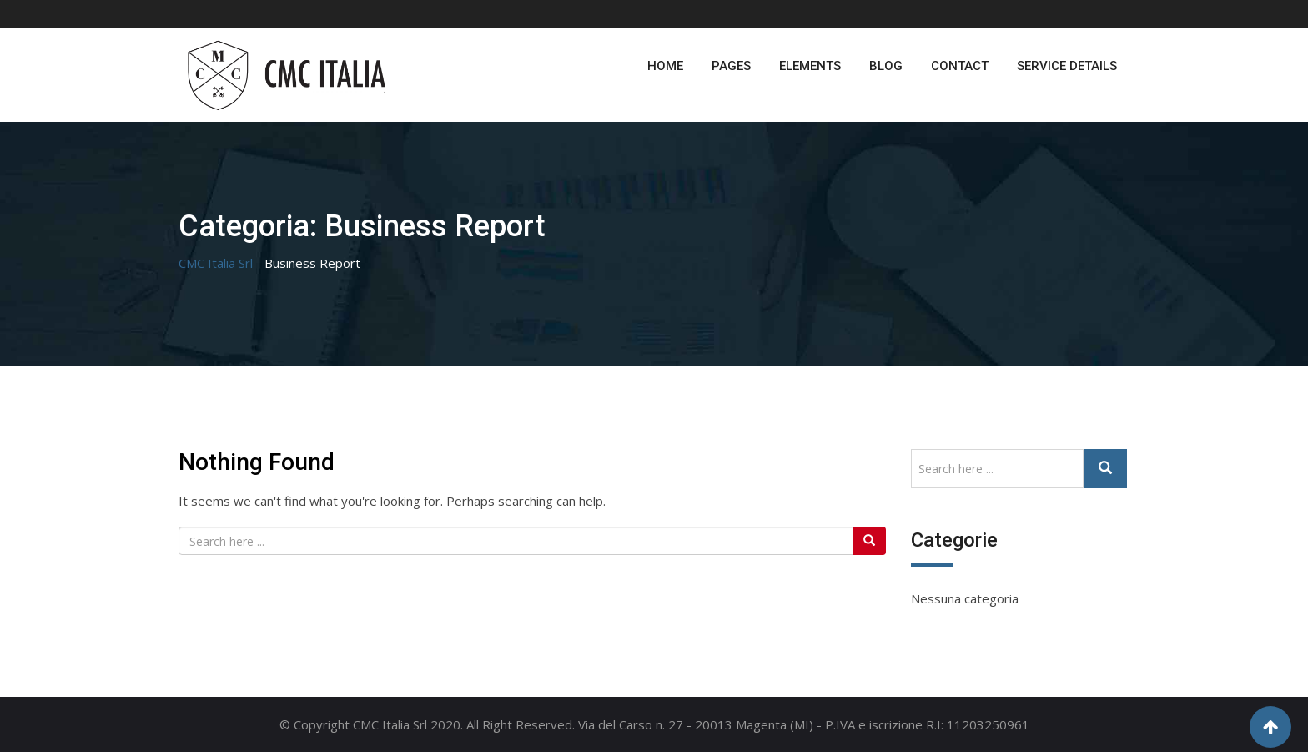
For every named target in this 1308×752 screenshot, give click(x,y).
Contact (960, 65)
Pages (731, 65)
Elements (810, 65)
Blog (886, 65)
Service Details (1067, 65)
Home (665, 65)
